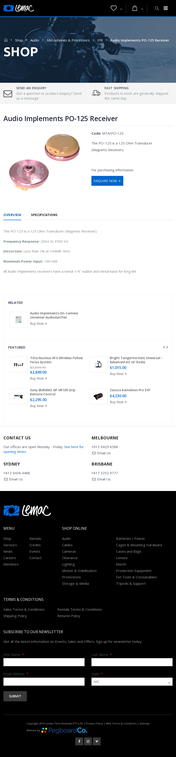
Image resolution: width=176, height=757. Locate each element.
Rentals (35, 538)
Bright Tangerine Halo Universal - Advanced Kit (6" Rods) (136, 360)
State (97, 674)
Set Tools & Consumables (136, 577)
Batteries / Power (130, 538)
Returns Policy (68, 615)
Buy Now (39, 323)
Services (10, 545)
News (8, 551)
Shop (19, 40)
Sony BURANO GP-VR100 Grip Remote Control (52, 392)
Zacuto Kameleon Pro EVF (130, 390)
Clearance (70, 557)
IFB (100, 40)
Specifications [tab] (44, 215)
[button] (116, 8)
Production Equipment (133, 570)
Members (11, 564)
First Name (13, 654)
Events (34, 551)
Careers (9, 557)
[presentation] (163, 347)
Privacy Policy (94, 723)
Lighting (68, 564)
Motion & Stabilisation (79, 570)
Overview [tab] (12, 215)
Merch (121, 564)
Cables (67, 545)
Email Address (15, 674)
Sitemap (145, 723)
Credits (35, 545)
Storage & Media (75, 583)
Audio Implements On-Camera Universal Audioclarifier (54, 315)
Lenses (121, 557)
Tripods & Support (131, 583)
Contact (35, 557)
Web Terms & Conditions (121, 723)
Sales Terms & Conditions (23, 609)
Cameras (69, 551)
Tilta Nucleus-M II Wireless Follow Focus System (56, 360)
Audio (34, 40)
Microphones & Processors (68, 40)
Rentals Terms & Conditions (79, 609)
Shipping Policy (15, 615)
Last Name (101, 654)
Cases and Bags (128, 551)
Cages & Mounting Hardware (139, 545)
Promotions (71, 577)
